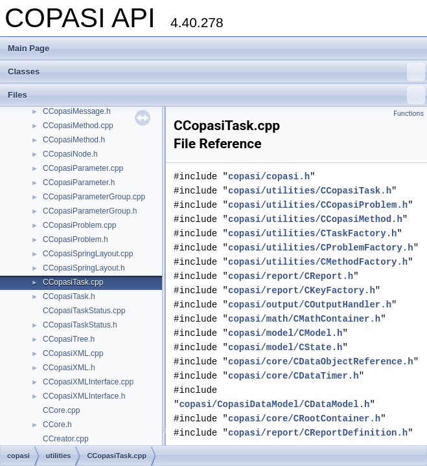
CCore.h (57, 424)
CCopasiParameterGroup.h (90, 211)
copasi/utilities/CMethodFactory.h (318, 262)
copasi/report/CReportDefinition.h (318, 433)
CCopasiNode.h (70, 154)
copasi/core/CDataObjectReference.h (320, 361)
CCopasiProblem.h (75, 239)
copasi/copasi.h (269, 176)
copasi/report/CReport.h (290, 276)
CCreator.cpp (66, 438)
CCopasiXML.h (69, 367)
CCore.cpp (61, 410)
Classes (216, 72)
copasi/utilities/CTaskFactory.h (312, 233)
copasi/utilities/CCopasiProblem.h (318, 205)
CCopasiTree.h (69, 339)
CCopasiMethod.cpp (78, 125)
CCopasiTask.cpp (73, 282)
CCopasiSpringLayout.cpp (88, 253)
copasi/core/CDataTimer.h (293, 376)
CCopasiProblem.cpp (79, 225)
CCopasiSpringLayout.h (84, 267)
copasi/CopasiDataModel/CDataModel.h (274, 404)
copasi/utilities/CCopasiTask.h (309, 190)
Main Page (28, 48)
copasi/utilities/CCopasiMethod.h (315, 219)
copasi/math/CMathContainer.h (304, 319)
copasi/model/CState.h (285, 347)
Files (216, 95)
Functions (408, 113)
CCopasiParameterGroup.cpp (94, 196)
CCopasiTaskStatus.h (80, 324)
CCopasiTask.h (69, 296)
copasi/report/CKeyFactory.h (301, 290)
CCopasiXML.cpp (73, 353)
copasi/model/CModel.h (285, 333)
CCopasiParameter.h (79, 182)
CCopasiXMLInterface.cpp (88, 381)
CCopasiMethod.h (74, 139)
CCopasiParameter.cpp (83, 168)
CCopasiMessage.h (77, 111)
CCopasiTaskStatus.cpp (84, 310)
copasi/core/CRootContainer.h (304, 418)
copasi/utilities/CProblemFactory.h (320, 247)
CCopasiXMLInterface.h (84, 396)
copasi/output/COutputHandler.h (309, 304)
